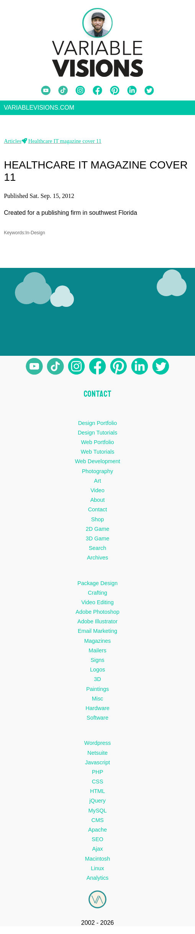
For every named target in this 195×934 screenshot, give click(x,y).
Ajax (97, 851)
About (97, 502)
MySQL (97, 813)
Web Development (97, 464)
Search (98, 550)
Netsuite (97, 755)
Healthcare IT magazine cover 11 (65, 143)
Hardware (97, 710)
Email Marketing (97, 634)
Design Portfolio (97, 425)
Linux (97, 871)
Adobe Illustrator (97, 624)
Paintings (97, 691)
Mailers (97, 653)
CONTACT (97, 396)
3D (97, 682)
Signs (98, 662)
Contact (97, 512)
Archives (97, 560)
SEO (97, 841)
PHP (97, 774)
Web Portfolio (97, 444)
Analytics (98, 880)
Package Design (97, 585)
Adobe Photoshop (97, 614)
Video (97, 493)
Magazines (97, 643)
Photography (97, 473)
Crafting (97, 595)
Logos (97, 672)
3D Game (98, 541)
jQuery (97, 803)
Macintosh (97, 861)
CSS (97, 784)
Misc (97, 701)
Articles (12, 143)
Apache (97, 832)
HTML (97, 793)
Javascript (97, 765)
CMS (98, 822)
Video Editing (97, 605)
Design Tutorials (97, 435)
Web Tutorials (98, 454)
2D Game (98, 531)
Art (97, 483)
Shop (97, 522)
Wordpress (97, 746)
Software (97, 720)
